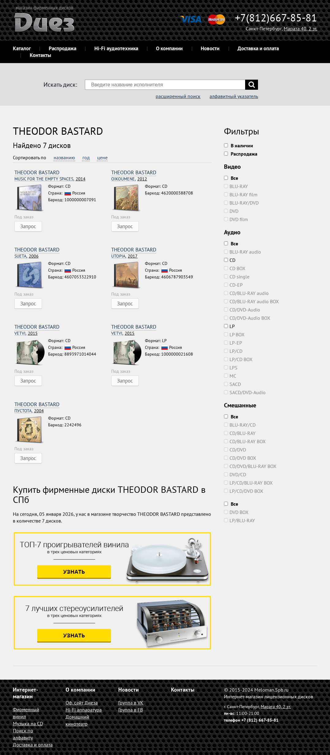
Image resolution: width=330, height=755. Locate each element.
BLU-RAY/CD (240, 425)
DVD (231, 211)
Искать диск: (60, 85)
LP (229, 326)
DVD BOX (236, 512)
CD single (236, 277)
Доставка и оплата (258, 48)
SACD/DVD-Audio (245, 392)
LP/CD (233, 351)
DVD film (236, 219)
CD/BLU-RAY (240, 433)
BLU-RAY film (240, 194)
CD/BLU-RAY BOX (245, 441)
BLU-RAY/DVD (241, 203)
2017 (124, 256)
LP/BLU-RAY (239, 520)
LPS (230, 367)
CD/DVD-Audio (242, 310)
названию (64, 157)
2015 (26, 333)
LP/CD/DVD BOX (243, 491)
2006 (26, 256)
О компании (169, 48)
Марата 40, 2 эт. (300, 28)
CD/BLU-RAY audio (246, 293)
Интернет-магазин (25, 693)
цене (102, 157)
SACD (232, 384)
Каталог (22, 48)
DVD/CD (235, 474)
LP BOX (234, 334)
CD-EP (233, 285)
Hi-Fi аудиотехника (116, 48)
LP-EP (233, 343)
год (86, 157)
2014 (49, 179)
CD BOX (234, 268)
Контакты (40, 55)
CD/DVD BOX (240, 458)
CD (229, 260)
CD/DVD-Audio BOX (247, 318)
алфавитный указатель (234, 96)
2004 (29, 411)
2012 (129, 179)
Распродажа (62, 48)
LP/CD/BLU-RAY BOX (248, 483)
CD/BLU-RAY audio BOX (251, 301)
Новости (210, 48)
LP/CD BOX (238, 359)
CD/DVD (235, 450)
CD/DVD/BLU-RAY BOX (250, 466)
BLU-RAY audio (242, 252)
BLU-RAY (236, 186)
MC (230, 376)
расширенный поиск (178, 96)
